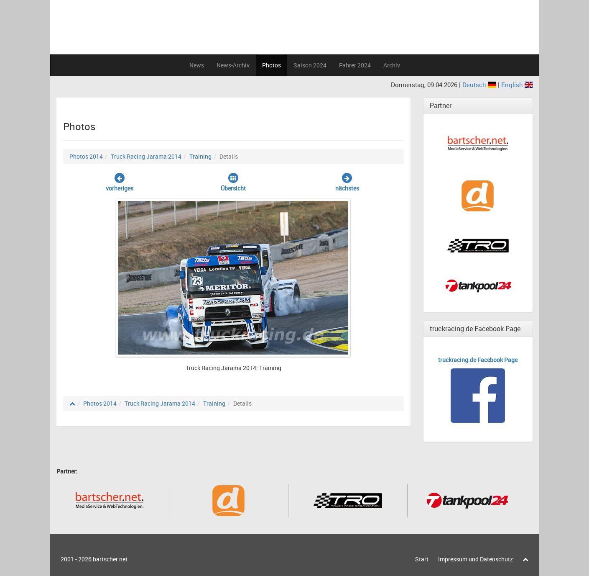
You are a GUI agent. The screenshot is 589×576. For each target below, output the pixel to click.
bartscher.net (110, 559)
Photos (271, 65)
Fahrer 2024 (355, 65)
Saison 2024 (309, 65)
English (517, 84)
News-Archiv (233, 65)
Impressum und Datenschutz (475, 559)
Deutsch (480, 84)
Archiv (391, 65)
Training (200, 156)
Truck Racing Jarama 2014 (146, 156)
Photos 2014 (86, 156)
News (196, 65)
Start (421, 559)
